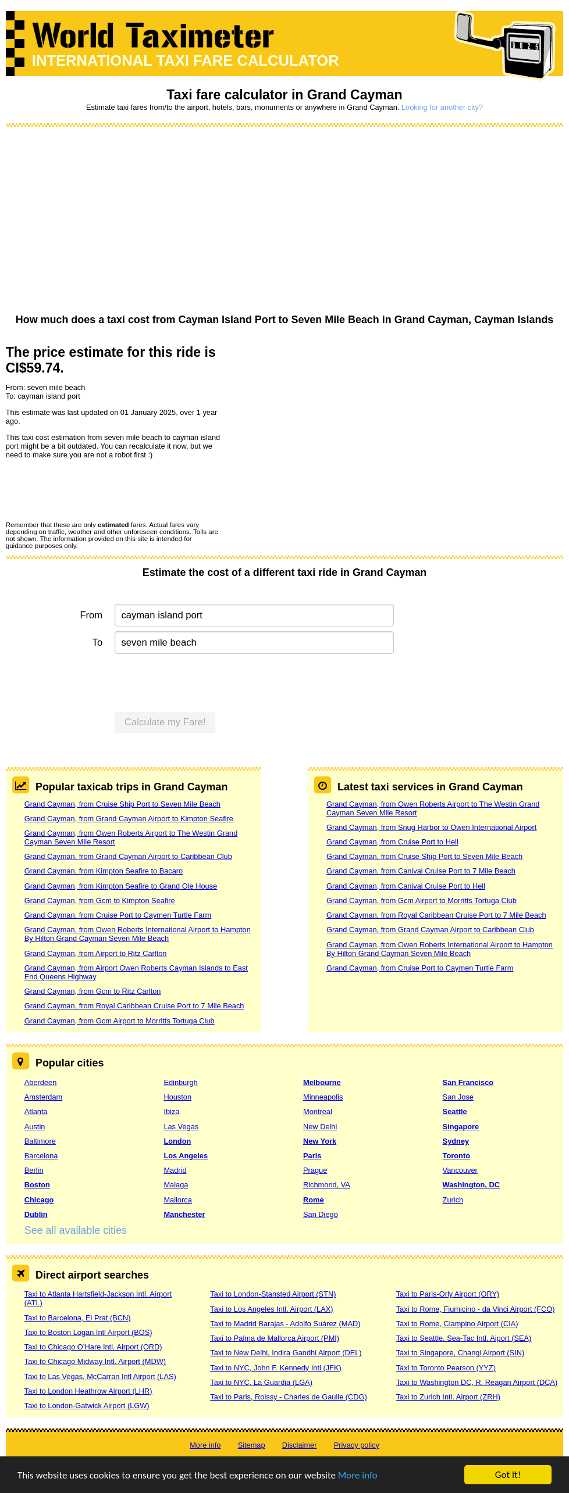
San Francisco (468, 1082)
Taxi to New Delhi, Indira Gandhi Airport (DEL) (285, 1352)
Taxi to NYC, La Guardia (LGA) (261, 1382)
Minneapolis (323, 1097)
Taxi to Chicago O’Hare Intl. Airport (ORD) (93, 1346)
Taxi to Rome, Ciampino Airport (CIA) (457, 1323)
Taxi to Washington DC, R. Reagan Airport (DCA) (477, 1382)
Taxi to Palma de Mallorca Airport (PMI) (274, 1338)
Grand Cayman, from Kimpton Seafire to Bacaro (103, 871)
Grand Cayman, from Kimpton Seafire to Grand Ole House (120, 886)
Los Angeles (185, 1155)
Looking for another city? (442, 107)
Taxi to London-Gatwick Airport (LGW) (87, 1405)
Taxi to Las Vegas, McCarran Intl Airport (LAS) (100, 1376)
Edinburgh (180, 1082)
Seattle (455, 1111)
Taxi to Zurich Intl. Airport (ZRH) (448, 1396)
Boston (37, 1184)
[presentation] (94, 489)
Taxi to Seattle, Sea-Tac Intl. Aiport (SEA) (464, 1338)
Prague (315, 1170)
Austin (34, 1126)
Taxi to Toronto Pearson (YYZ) (446, 1367)
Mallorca (177, 1199)
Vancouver (460, 1170)
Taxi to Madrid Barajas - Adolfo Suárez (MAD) (285, 1323)
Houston (177, 1097)
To (98, 642)
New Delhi (320, 1126)
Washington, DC (471, 1184)
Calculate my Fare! (165, 722)
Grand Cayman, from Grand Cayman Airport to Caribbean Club (128, 856)
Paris (312, 1155)
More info (358, 1476)
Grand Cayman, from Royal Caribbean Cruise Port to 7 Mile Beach (134, 1005)
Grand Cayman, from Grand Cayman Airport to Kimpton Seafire (128, 818)
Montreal (317, 1111)
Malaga (175, 1184)
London (177, 1141)
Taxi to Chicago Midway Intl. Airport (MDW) (95, 1361)
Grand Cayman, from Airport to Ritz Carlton (95, 953)
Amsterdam (43, 1097)
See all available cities (75, 1230)
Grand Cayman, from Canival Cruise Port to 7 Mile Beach (420, 871)
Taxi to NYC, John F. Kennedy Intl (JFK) (275, 1367)
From (91, 615)
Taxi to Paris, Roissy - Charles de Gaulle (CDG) (288, 1396)
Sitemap (251, 1445)
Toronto (456, 1155)
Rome (313, 1199)
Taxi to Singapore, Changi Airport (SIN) (460, 1352)
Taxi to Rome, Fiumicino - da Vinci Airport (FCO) (475, 1309)
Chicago (39, 1199)
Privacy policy (356, 1445)
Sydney (456, 1141)
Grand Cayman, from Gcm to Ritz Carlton (92, 991)
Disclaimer (299, 1445)
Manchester (184, 1214)
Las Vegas (180, 1126)
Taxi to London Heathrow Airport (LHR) (88, 1391)
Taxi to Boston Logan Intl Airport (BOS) (88, 1332)
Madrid (174, 1170)
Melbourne (322, 1082)
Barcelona (41, 1155)
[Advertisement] (284, 220)
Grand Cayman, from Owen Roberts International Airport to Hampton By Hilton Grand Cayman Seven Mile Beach (137, 934)
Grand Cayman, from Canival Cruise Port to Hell (405, 886)
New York (319, 1141)
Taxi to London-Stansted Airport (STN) (273, 1294)
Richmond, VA (326, 1184)
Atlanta (36, 1111)
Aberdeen (40, 1082)
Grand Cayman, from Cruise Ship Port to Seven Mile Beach (122, 804)
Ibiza (171, 1111)
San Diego (320, 1214)
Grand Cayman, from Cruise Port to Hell (392, 841)
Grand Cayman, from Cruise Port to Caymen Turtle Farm (117, 915)
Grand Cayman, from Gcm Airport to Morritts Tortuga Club (119, 1020)
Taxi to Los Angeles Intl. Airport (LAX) (271, 1309)
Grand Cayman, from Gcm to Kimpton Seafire (99, 900)
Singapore (461, 1126)
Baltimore (40, 1141)
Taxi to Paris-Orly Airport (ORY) (448, 1294)
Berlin (34, 1170)
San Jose (458, 1097)
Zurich (453, 1199)
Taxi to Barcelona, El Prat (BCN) (77, 1317)
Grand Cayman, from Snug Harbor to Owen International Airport (431, 827)
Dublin (36, 1214)
